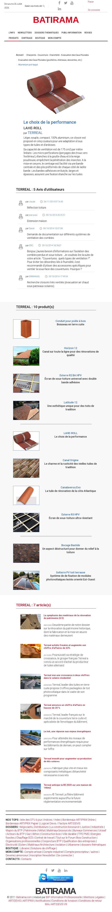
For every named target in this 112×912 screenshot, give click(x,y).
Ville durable (69, 833)
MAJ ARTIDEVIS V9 (56, 904)
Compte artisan (33, 851)
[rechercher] (43, 5)
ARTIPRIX (28, 900)
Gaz (28, 833)
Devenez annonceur (17, 855)
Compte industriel (53, 851)
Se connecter (64, 855)
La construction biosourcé (65, 826)
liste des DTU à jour (31, 819)
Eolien (22, 844)
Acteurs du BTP (16, 833)
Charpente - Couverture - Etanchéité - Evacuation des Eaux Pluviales (57, 55)
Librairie (24, 848)
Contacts (26, 858)
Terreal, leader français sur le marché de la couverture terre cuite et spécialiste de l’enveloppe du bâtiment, (66, 718)
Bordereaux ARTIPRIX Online (78, 819)
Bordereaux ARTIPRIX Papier (22, 823)
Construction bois (51, 833)
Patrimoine (30, 830)
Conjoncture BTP (52, 841)
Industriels (97, 826)
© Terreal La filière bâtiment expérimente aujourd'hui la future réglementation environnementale (64, 798)
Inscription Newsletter (42, 855)
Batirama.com (24, 897)
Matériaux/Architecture (41, 844)
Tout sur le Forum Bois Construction (76, 837)
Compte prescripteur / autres (81, 851)
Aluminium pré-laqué (28, 65)
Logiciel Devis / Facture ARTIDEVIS (60, 823)
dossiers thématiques (93, 844)
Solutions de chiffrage (43, 848)
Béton (36, 833)
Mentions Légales (94, 897)
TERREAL (35, 133)
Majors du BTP (14, 830)
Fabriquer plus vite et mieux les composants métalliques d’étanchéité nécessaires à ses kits (65, 772)
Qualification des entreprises (79, 841)
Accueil (19, 55)
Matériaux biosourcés (59, 830)
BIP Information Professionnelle (64, 897)
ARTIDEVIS (14, 900)
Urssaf (102, 830)
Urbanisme (73, 844)
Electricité (11, 844)
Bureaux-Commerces (85, 830)
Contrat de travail (44, 837)
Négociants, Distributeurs (34, 826)
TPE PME (83, 833)
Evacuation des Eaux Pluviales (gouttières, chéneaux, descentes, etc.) (50, 60)
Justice (85, 826)
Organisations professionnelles (23, 841)
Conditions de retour (90, 900)
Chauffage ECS (24, 837)
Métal (41, 830)
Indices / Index (52, 819)
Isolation (61, 844)
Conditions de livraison (64, 900)
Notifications (43, 900)
